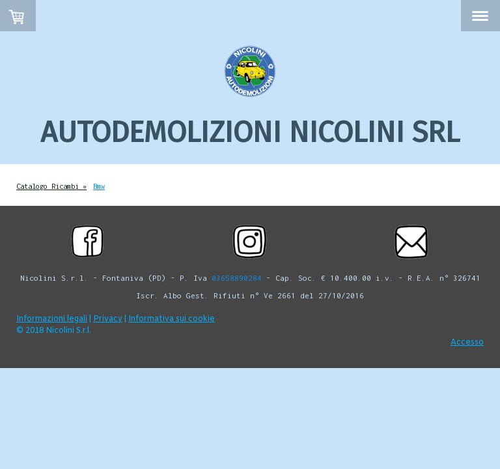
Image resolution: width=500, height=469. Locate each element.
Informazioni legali (51, 319)
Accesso (467, 342)
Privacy (107, 319)
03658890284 (237, 278)
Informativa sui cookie (171, 319)
